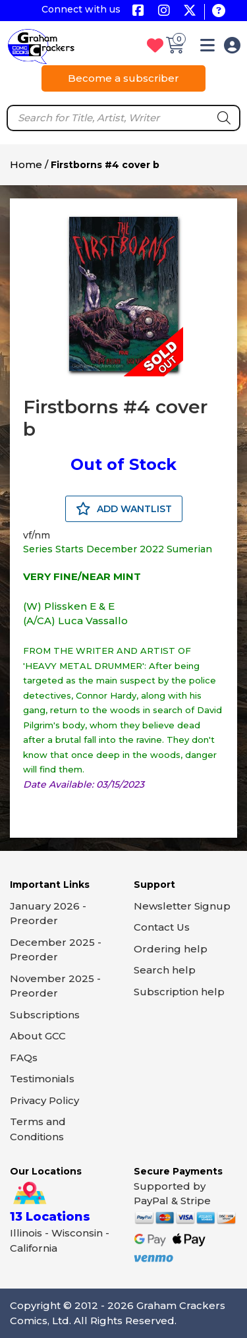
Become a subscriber (123, 78)
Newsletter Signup (182, 906)
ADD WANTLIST (124, 508)
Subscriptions (45, 1014)
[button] (207, 48)
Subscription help (179, 991)
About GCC (38, 1036)
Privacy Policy (44, 1100)
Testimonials (42, 1078)
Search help (165, 970)
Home (26, 164)
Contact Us (162, 927)
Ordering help (170, 949)
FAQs (24, 1057)
